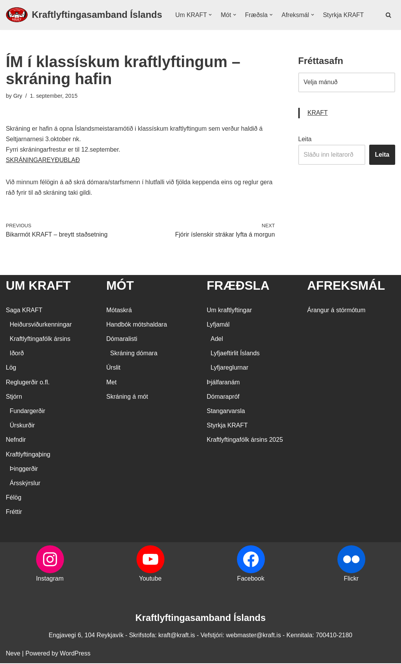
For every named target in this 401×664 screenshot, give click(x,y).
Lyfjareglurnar (229, 368)
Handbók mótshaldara (136, 325)
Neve (13, 654)
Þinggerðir (24, 469)
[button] (210, 14)
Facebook (250, 579)
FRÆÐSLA (238, 286)
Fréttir (14, 512)
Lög (11, 368)
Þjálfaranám (223, 383)
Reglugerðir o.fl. (28, 383)
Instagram (50, 579)
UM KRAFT (38, 286)
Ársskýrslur (25, 484)
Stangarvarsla (226, 411)
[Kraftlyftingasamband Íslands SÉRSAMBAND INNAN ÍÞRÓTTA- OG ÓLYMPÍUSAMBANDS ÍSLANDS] (84, 15)
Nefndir (16, 440)
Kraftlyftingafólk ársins (40, 339)
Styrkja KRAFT (344, 15)
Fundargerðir (27, 411)
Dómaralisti (121, 339)
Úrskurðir (22, 426)
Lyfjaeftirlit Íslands (235, 354)
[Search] (388, 15)
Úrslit (113, 368)
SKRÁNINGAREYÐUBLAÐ (43, 160)
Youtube (150, 579)
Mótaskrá (119, 311)
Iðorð (17, 354)
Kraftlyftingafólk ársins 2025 (245, 440)
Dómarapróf (223, 397)
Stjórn (14, 397)
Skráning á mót (127, 397)
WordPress (75, 654)
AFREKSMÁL (346, 286)
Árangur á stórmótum (336, 311)
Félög (13, 498)
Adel (217, 339)
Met (111, 383)
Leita (305, 139)
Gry (17, 96)
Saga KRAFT (24, 311)
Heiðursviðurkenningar (41, 325)
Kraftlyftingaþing (28, 455)
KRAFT (318, 113)
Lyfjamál (218, 325)
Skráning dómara (133, 354)
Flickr (351, 579)
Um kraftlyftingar (229, 311)
